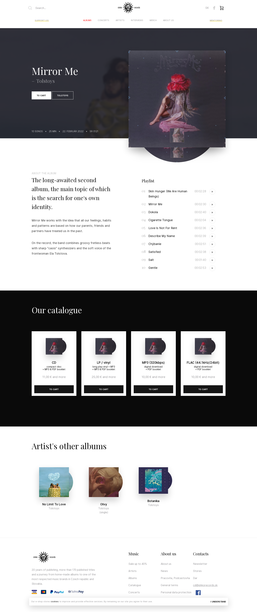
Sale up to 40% (137, 563)
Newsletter (200, 563)
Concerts (103, 20)
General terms (169, 585)
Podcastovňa (182, 578)
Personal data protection (176, 592)
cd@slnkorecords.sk (205, 585)
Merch (153, 20)
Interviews (137, 20)
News (164, 571)
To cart (41, 95)
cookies (55, 601)
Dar (195, 578)
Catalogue (134, 585)
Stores (197, 571)
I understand (218, 601)
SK (207, 7)
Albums (87, 20)
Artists (120, 20)
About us (168, 20)
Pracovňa (166, 578)
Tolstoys (62, 95)
